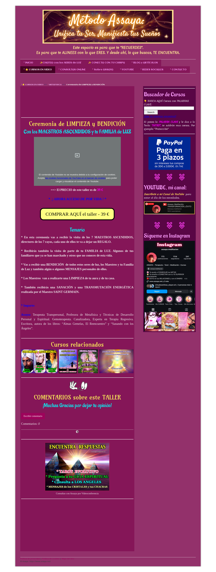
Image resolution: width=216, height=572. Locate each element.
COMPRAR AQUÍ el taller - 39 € (77, 214)
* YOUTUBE (127, 69)
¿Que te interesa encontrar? (160, 116)
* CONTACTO (178, 69)
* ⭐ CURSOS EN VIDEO (38, 69)
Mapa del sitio (68, 558)
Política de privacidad (30, 558)
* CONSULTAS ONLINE (72, 69)
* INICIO (28, 62)
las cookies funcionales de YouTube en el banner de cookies (75, 178)
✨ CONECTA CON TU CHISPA (106, 62)
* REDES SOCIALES (152, 69)
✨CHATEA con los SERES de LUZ (60, 62)
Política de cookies (50, 558)
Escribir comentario (33, 416)
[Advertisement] (77, 92)
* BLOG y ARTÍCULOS (145, 62)
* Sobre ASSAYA (102, 69)
